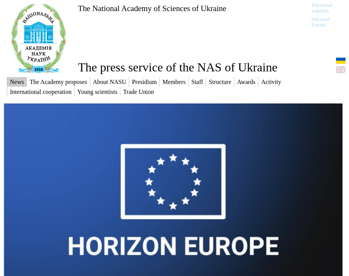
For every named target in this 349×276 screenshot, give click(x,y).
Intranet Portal (321, 22)
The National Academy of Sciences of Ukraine (152, 8)
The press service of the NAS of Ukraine (178, 67)
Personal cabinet (322, 8)
